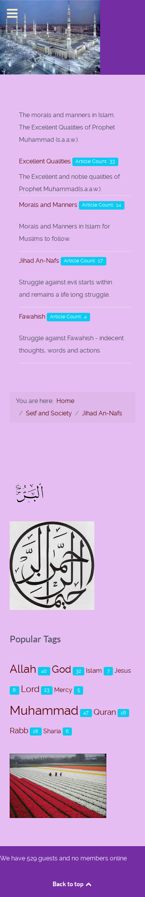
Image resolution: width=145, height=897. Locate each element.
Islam (94, 670)
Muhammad (44, 710)
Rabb (19, 730)
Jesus (122, 670)
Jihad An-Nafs (39, 260)
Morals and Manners (48, 204)
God (61, 669)
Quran (105, 712)
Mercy (63, 690)
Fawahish (32, 316)
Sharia (52, 731)
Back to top (73, 883)
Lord (30, 689)
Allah (23, 668)
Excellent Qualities (45, 161)
